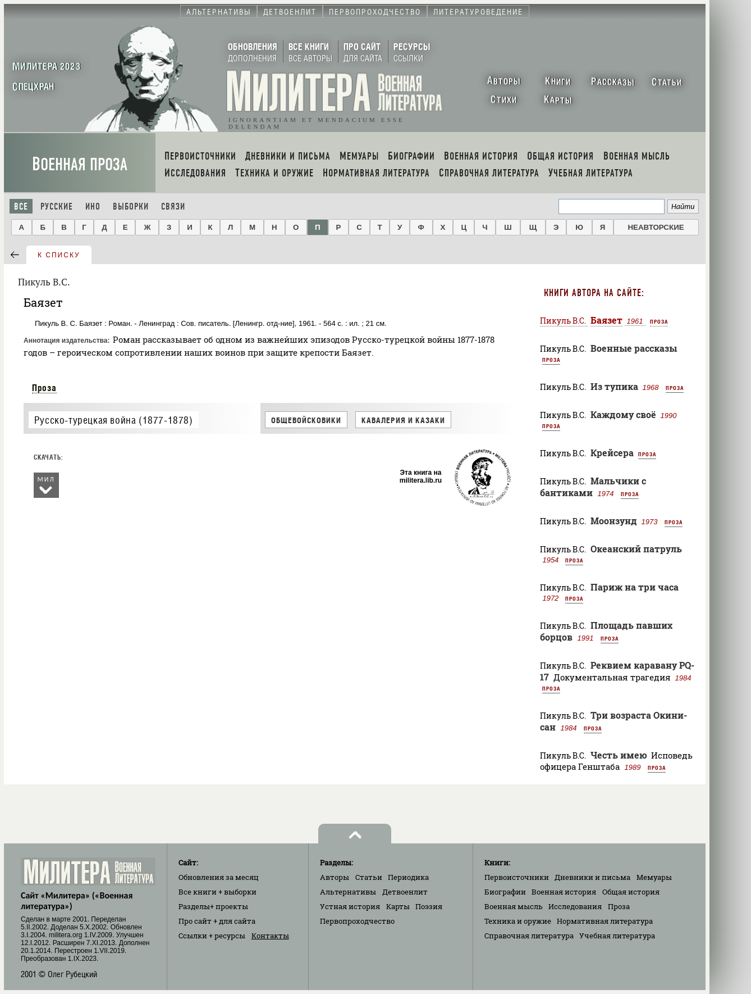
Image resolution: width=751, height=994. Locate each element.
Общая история (631, 892)
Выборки (131, 206)
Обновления (218, 877)
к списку (59, 255)
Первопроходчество (357, 921)
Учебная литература (617, 936)
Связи (173, 206)
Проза (44, 388)
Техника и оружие (517, 921)
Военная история (564, 892)
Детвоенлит (405, 892)
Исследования (575, 906)
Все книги (217, 892)
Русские (56, 206)
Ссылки (211, 936)
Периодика (408, 877)
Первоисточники (516, 877)
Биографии (505, 892)
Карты (398, 906)
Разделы (213, 906)
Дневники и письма (592, 877)
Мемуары (654, 877)
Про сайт (216, 921)
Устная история (350, 906)
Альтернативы (348, 892)
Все (21, 206)
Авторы (334, 877)
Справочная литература (529, 936)
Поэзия (428, 906)
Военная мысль (513, 906)
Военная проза (79, 164)
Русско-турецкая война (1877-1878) (113, 420)
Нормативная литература (605, 921)
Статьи (368, 877)
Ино (92, 206)
